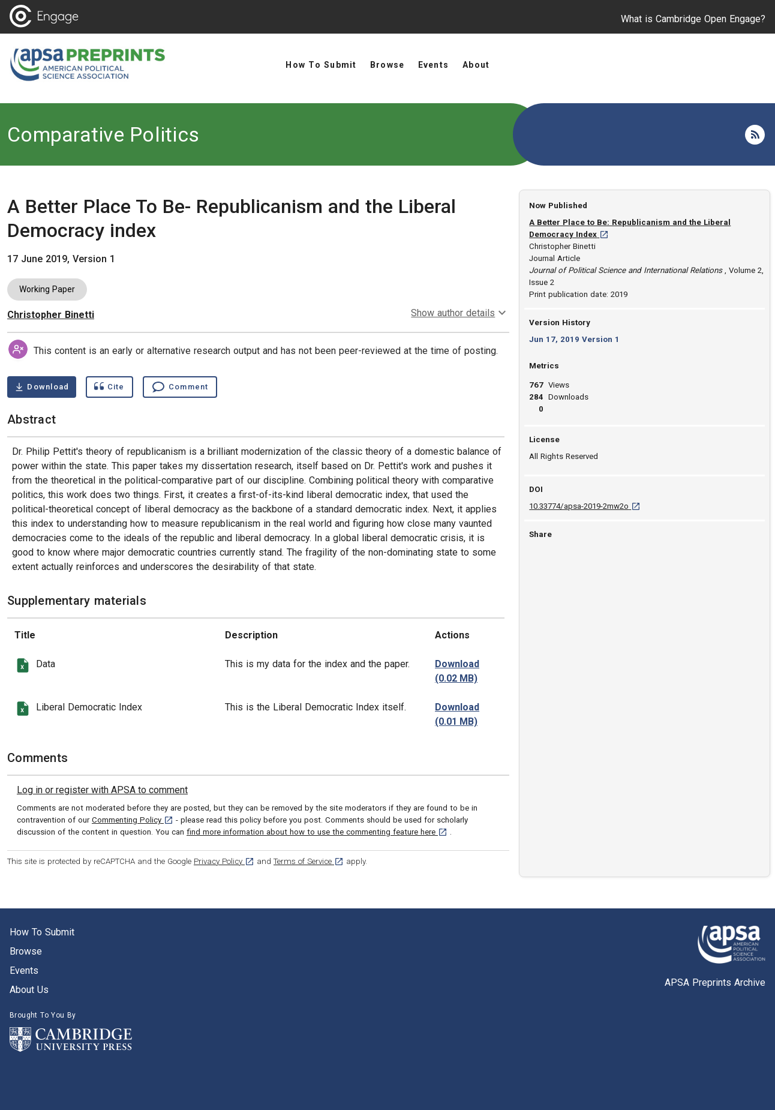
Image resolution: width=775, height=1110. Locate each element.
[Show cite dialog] (109, 387)
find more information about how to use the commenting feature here (317, 831)
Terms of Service (309, 861)
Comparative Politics (103, 134)
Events (24, 970)
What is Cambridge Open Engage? (693, 19)
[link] (102, 790)
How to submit (42, 932)
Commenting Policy (132, 819)
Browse (26, 951)
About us (29, 989)
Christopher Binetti (50, 314)
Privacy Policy (224, 861)
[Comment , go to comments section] (180, 387)
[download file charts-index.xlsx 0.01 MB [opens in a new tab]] (457, 714)
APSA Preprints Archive (715, 982)
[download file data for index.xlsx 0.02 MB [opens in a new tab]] (457, 671)
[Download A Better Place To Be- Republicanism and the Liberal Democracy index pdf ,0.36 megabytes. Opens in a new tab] (41, 387)
